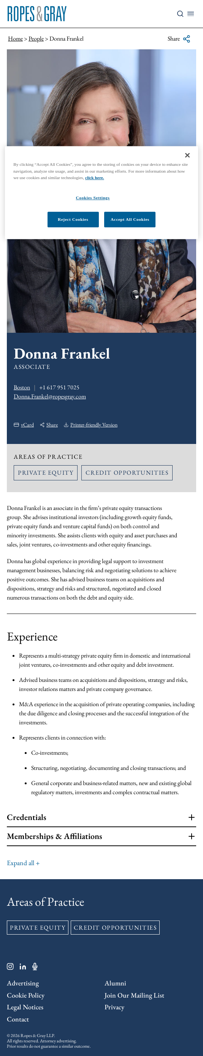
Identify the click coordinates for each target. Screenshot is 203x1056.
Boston (22, 387)
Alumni (115, 983)
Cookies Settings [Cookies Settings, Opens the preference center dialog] (92, 197)
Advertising (23, 983)
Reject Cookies (73, 219)
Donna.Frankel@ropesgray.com (50, 396)
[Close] (187, 155)
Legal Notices (25, 1006)
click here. (94, 177)
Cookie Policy (25, 995)
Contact (18, 1019)
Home (15, 38)
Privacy (114, 1006)
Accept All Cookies (130, 219)
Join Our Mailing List (134, 995)
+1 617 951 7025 (59, 387)
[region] (101, 192)
